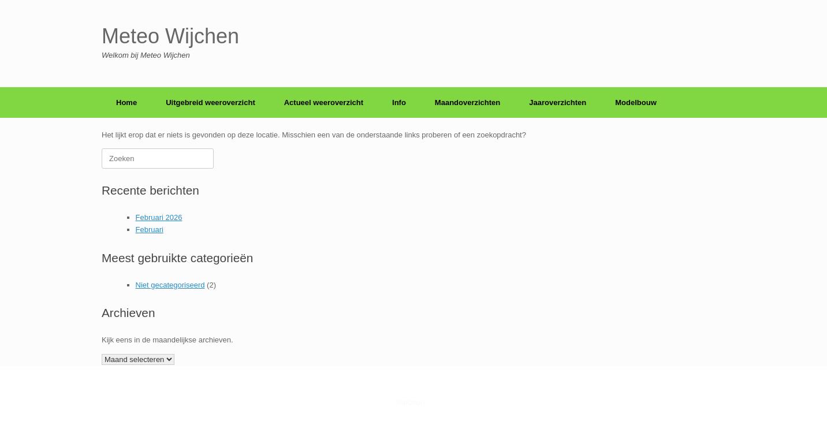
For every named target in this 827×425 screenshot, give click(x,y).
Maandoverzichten (467, 102)
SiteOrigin (410, 402)
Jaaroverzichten (557, 102)
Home (126, 102)
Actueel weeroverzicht (323, 102)
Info (399, 102)
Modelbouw (636, 102)
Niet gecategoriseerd (170, 285)
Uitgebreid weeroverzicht (210, 102)
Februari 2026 (159, 217)
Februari (149, 229)
